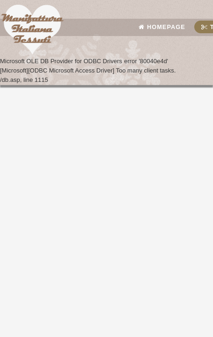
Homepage (162, 26)
